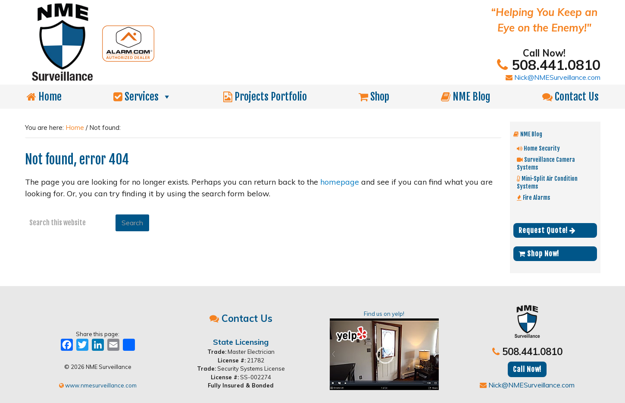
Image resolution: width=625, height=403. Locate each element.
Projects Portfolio (265, 96)
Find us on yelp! (384, 350)
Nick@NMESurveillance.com (553, 77)
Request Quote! (547, 230)
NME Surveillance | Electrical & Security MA (212, 42)
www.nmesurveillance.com (98, 385)
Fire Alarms (533, 197)
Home (44, 96)
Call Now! (527, 369)
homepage (339, 182)
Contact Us (570, 96)
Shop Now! (539, 253)
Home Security (538, 148)
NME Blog (466, 96)
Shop (374, 96)
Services (142, 96)
